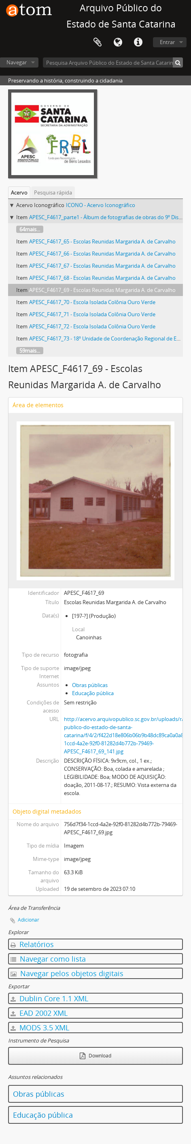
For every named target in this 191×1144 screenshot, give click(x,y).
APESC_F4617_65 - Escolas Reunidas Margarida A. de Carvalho (102, 241)
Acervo (19, 192)
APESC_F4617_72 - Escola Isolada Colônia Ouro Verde (92, 326)
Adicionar (28, 919)
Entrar (167, 42)
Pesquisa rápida (53, 192)
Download (95, 1055)
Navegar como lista (48, 959)
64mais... (29, 229)
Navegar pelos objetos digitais (67, 973)
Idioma (118, 42)
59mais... (29, 350)
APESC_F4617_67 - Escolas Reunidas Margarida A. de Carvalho (102, 265)
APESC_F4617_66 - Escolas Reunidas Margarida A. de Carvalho (102, 253)
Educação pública (93, 693)
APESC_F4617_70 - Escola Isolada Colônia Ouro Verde (92, 302)
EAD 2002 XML (39, 1013)
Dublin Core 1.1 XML (49, 998)
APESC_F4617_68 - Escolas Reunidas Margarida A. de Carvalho (102, 277)
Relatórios (32, 944)
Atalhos (138, 42)
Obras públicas (90, 685)
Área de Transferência (97, 42)
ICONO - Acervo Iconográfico (100, 205)
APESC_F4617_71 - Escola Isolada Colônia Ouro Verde (92, 314)
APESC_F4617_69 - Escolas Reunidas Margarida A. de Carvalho (102, 290)
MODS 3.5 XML (40, 1027)
